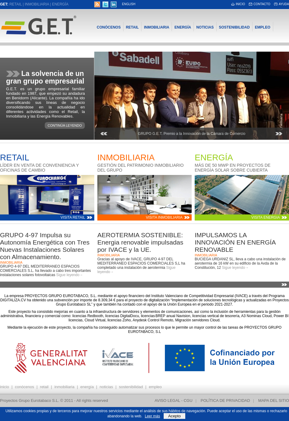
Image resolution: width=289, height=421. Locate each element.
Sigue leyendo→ (69, 275)
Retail (15, 4)
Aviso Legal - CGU (173, 400)
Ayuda (284, 4)
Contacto (261, 4)
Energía (60, 4)
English (128, 4)
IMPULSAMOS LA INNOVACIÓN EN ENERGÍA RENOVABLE (235, 242)
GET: (4, 4)
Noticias (205, 27)
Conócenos (109, 27)
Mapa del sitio (273, 400)
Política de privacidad (225, 400)
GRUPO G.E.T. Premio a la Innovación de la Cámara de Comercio (191, 134)
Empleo (262, 27)
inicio (240, 4)
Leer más (152, 416)
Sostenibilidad (234, 27)
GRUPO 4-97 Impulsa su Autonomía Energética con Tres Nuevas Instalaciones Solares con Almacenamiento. (44, 245)
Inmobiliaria (37, 4)
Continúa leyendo (65, 125)
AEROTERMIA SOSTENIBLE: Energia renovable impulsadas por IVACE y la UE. (140, 242)
